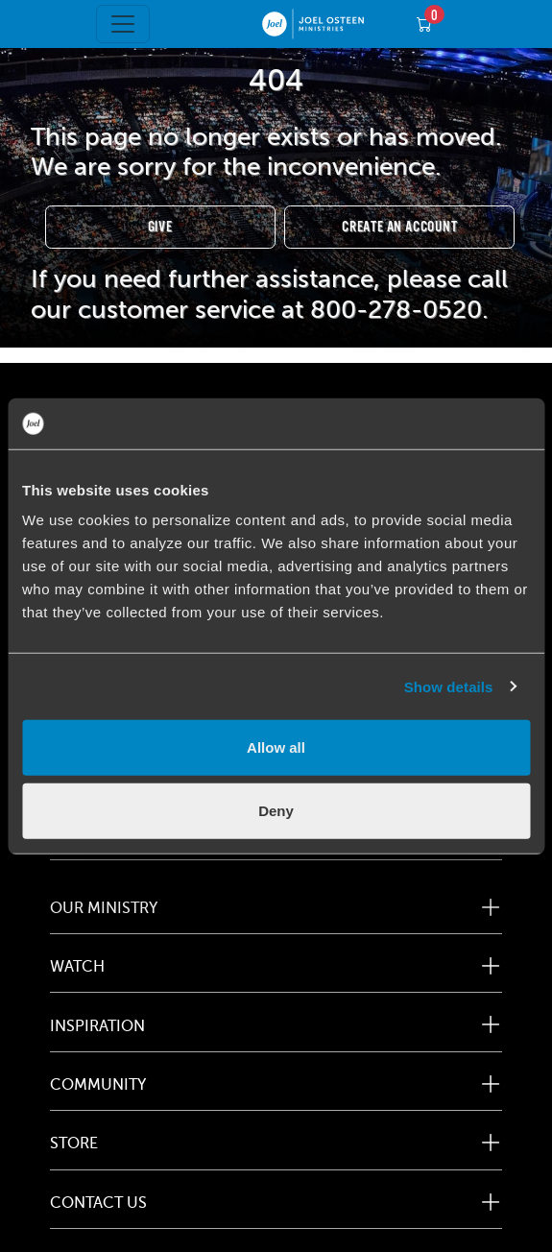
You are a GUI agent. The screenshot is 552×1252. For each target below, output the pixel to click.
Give (160, 227)
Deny (276, 810)
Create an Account (400, 227)
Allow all (276, 747)
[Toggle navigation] (123, 24)
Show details (448, 686)
